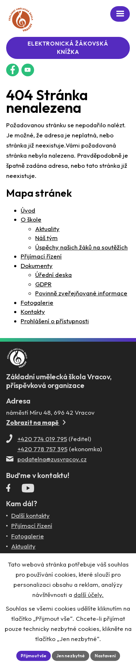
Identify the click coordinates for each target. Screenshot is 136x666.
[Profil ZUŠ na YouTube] (27, 70)
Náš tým (46, 238)
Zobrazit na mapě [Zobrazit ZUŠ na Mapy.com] (36, 422)
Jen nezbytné (70, 655)
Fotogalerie (37, 302)
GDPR (43, 284)
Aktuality (47, 228)
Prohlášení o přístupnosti (55, 321)
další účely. (89, 594)
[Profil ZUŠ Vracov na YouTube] (28, 489)
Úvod (28, 210)
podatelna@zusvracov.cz (52, 459)
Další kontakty (30, 515)
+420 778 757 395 (42, 449)
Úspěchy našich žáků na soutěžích (81, 247)
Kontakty (33, 311)
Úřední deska (53, 274)
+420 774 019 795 (42, 439)
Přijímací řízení (41, 256)
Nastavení (105, 655)
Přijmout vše (33, 655)
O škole (31, 219)
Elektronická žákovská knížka (68, 47)
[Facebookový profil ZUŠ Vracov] (12, 70)
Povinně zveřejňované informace (81, 293)
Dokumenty (37, 265)
